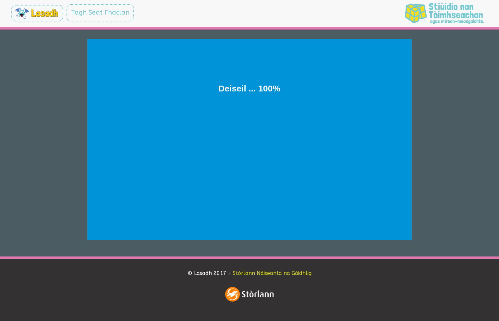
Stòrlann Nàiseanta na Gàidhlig (272, 273)
